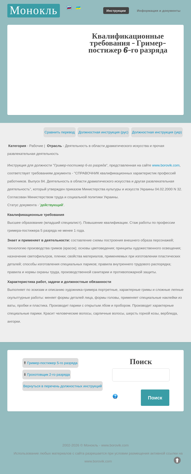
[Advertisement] (95, 84)
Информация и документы (158, 10)
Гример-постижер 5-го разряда (52, 363)
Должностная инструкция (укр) (157, 132)
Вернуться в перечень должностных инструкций (62, 386)
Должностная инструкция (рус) (103, 132)
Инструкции (116, 10)
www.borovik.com (165, 165)
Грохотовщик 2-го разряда (48, 374)
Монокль (33, 11)
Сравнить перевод (59, 132)
